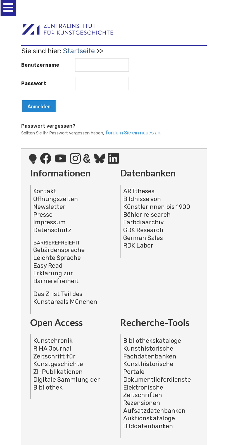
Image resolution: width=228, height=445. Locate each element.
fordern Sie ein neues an (132, 133)
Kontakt (44, 191)
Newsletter (49, 207)
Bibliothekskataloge (152, 340)
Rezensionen (141, 403)
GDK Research (143, 230)
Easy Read (48, 265)
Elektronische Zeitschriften (143, 391)
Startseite (79, 51)
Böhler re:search (147, 214)
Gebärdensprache (59, 250)
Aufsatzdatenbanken (154, 410)
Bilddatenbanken (148, 426)
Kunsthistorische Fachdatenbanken (149, 352)
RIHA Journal (52, 348)
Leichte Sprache (57, 258)
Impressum (49, 222)
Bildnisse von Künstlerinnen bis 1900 (156, 203)
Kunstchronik (53, 340)
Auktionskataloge (149, 418)
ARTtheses (139, 191)
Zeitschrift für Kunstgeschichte (58, 360)
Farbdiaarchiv (143, 222)
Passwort (33, 83)
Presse (43, 214)
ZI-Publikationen (58, 372)
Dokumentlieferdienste (157, 379)
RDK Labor (138, 245)
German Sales (143, 238)
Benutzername (40, 65)
